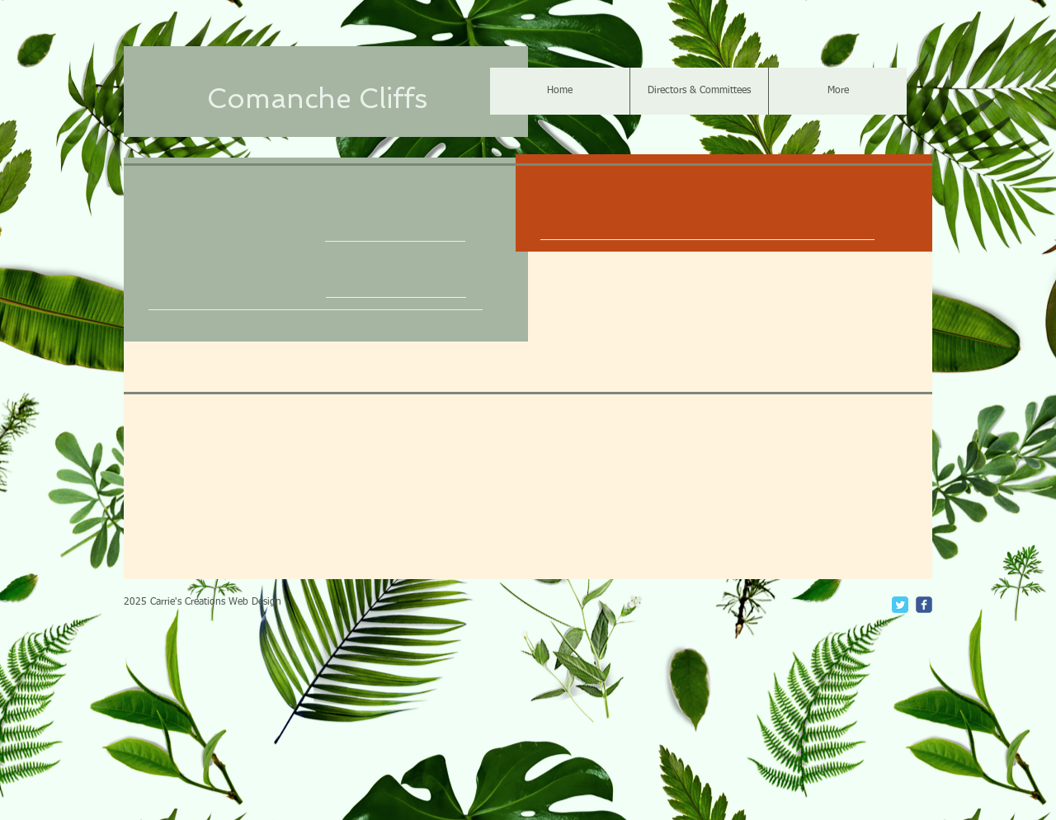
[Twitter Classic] (900, 604)
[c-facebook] (924, 604)
